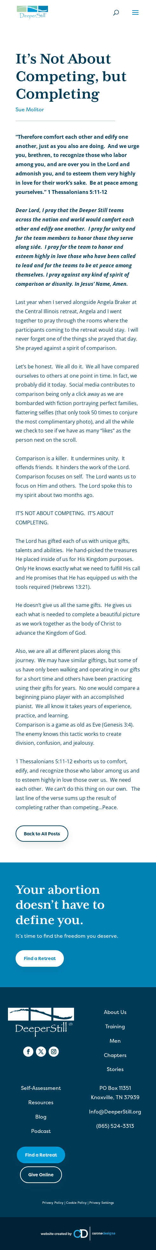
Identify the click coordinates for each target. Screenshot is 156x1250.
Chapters (115, 1055)
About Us (115, 1012)
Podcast (41, 1131)
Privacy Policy (53, 1203)
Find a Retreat (40, 958)
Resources (40, 1102)
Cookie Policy (76, 1203)
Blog (40, 1116)
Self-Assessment (41, 1087)
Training (115, 1026)
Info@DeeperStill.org (115, 1111)
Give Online (41, 1175)
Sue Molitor (30, 109)
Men (115, 1040)
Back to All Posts (42, 834)
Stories (115, 1069)
